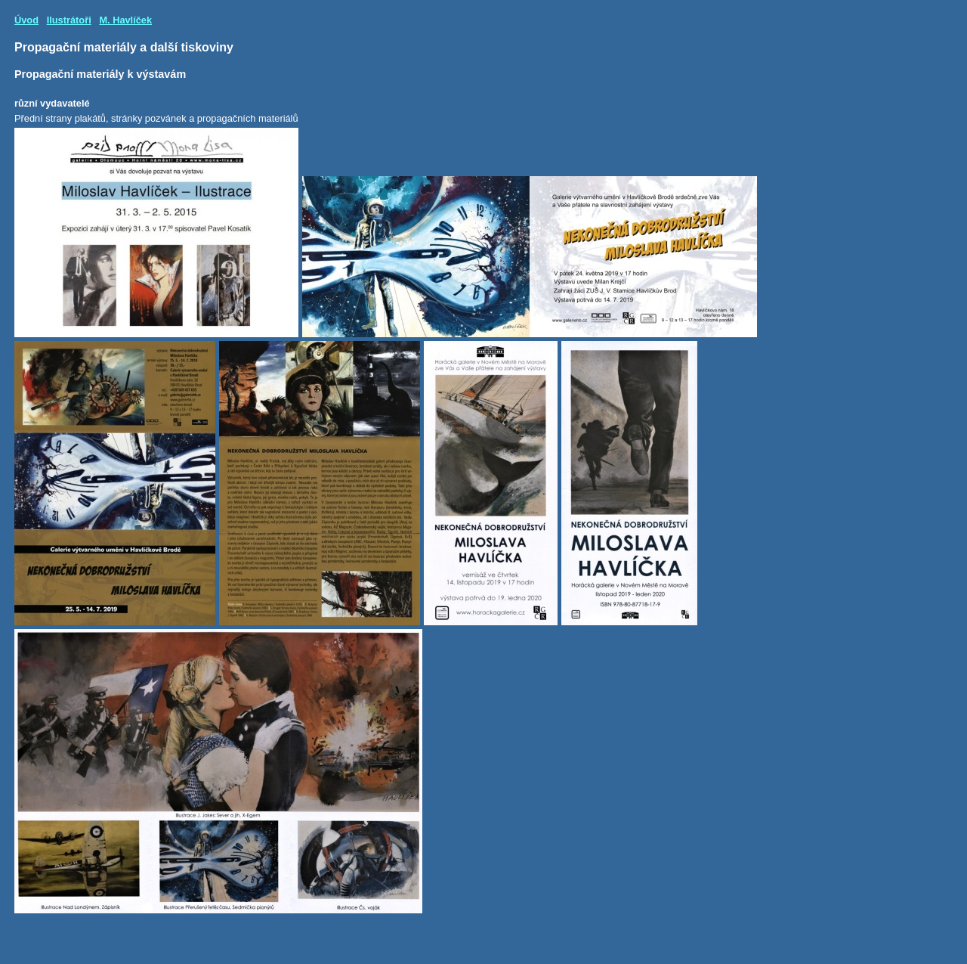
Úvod (26, 20)
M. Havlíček (125, 20)
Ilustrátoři (69, 20)
